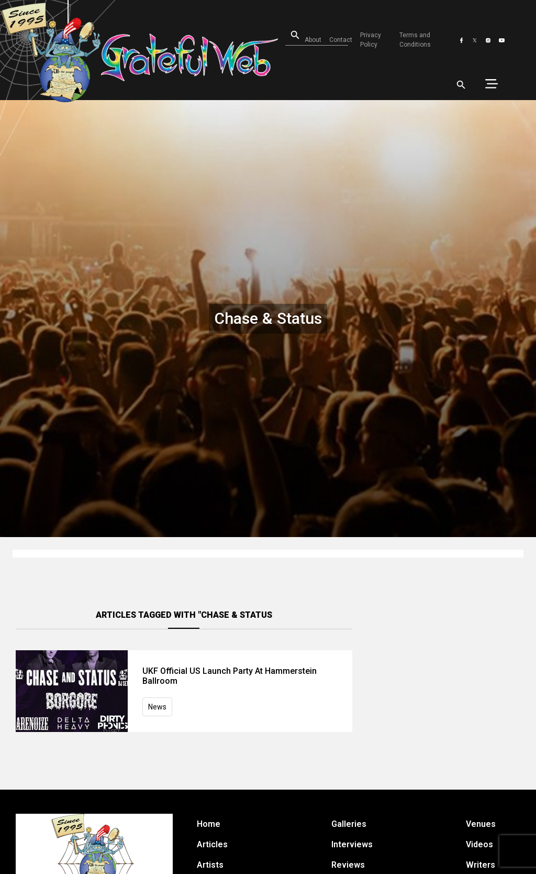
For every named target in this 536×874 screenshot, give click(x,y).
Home (208, 824)
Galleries (348, 824)
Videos (479, 844)
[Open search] (288, 35)
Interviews (352, 844)
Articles (212, 844)
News (157, 707)
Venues (481, 824)
